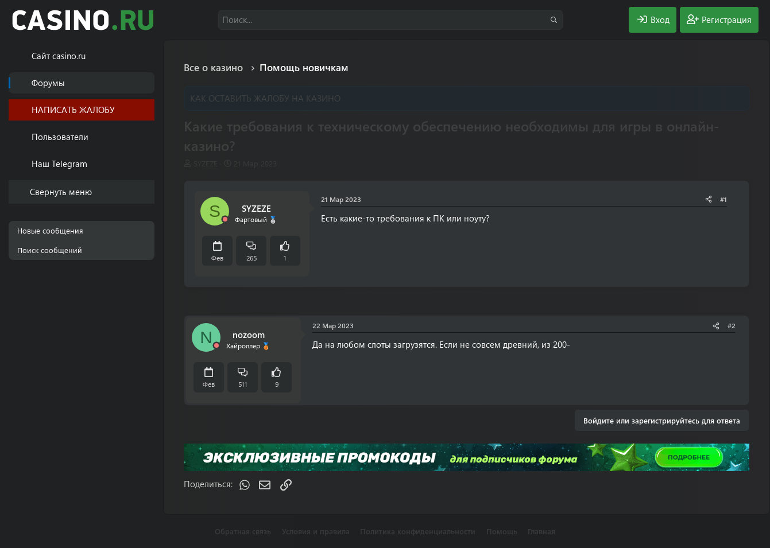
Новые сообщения (50, 230)
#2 (732, 325)
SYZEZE (206, 163)
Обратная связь (243, 531)
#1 (723, 199)
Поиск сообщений (49, 250)
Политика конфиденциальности (417, 531)
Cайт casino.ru (59, 55)
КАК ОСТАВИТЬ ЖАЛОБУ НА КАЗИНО (265, 98)
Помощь (501, 531)
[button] (147, 136)
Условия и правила (316, 531)
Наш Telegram (59, 163)
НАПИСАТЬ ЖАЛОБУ (73, 109)
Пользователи (60, 136)
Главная (541, 531)
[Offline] (225, 219)
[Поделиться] (708, 199)
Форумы (48, 82)
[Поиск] (390, 20)
